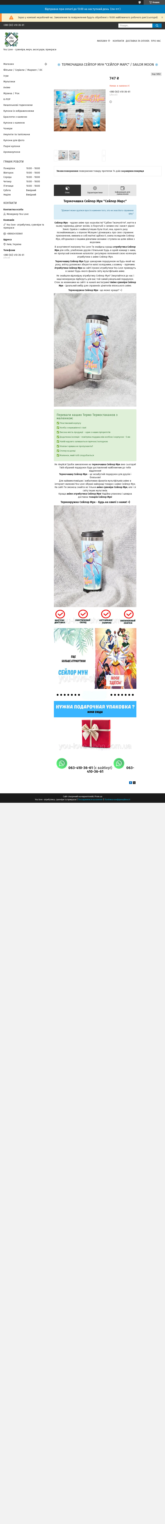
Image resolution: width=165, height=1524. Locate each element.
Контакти (118, 40)
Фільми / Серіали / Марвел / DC (22, 69)
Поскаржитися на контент (90, 799)
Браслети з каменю (15, 116)
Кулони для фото (13, 140)
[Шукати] (157, 25)
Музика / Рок (11, 93)
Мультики (9, 81)
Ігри (6, 75)
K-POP (6, 99)
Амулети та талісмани (16, 134)
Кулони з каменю (14, 122)
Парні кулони (11, 146)
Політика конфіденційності (117, 799)
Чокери (7, 128)
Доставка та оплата (137, 40)
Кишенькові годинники (18, 105)
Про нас (156, 40)
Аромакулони (11, 151)
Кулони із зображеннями (18, 110)
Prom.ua (98, 796)
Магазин (102, 40)
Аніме (6, 87)
